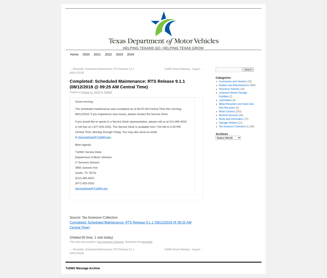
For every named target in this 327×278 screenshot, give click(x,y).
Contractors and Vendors (233, 81)
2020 (86, 54)
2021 (97, 54)
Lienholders (225, 100)
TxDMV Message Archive (82, 268)
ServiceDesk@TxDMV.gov (94, 137)
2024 (130, 54)
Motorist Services (228, 115)
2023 (119, 54)
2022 (108, 54)
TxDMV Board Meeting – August (183, 69)
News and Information (231, 119)
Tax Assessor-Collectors (110, 241)
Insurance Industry (229, 89)
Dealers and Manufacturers (234, 85)
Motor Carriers (227, 111)
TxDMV (108, 92)
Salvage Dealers (228, 122)
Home (74, 54)
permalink (147, 241)
